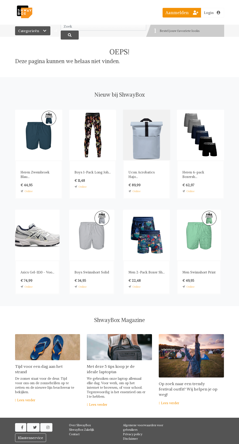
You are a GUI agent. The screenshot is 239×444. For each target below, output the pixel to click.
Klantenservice (30, 437)
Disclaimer (130, 439)
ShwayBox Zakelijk (81, 430)
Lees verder (25, 400)
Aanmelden (181, 12)
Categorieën (32, 31)
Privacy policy (132, 434)
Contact (74, 434)
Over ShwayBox (80, 425)
